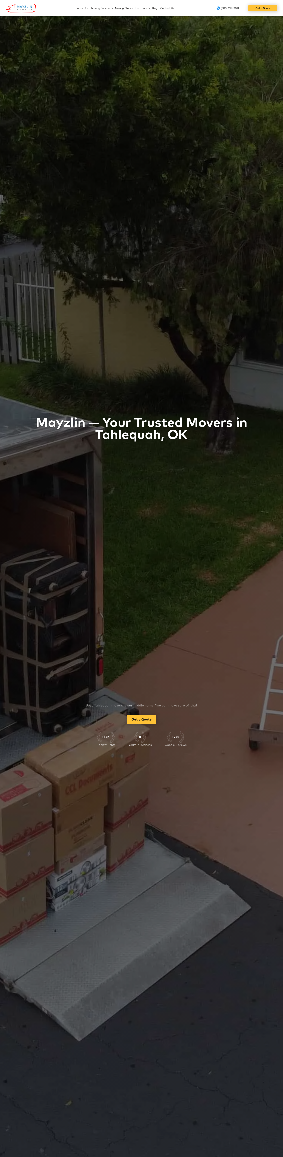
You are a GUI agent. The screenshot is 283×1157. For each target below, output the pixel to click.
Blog (155, 8)
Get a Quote (262, 8)
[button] (103, 8)
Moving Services (100, 8)
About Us (82, 8)
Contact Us (167, 8)
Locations (141, 8)
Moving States (124, 8)
